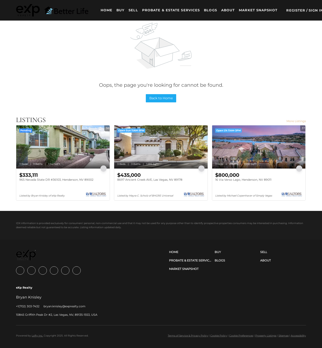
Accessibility (298, 335)
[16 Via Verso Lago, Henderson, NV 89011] (259, 147)
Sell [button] (133, 10)
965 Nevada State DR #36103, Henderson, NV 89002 (56, 180)
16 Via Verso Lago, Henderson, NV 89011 (243, 180)
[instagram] (54, 270)
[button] (28, 10)
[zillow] (43, 270)
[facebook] (20, 270)
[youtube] (65, 270)
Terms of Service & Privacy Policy (188, 335)
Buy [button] (120, 10)
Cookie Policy (218, 335)
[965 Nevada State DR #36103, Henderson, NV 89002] (63, 147)
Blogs (210, 10)
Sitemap (283, 335)
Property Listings (265, 335)
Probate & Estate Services (171, 10)
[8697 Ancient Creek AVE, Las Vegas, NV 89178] (161, 147)
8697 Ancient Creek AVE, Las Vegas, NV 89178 (149, 180)
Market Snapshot (258, 10)
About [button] (228, 10)
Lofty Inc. (37, 335)
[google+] (76, 270)
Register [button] (295, 10)
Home (106, 10)
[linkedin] (31, 270)
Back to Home (161, 98)
